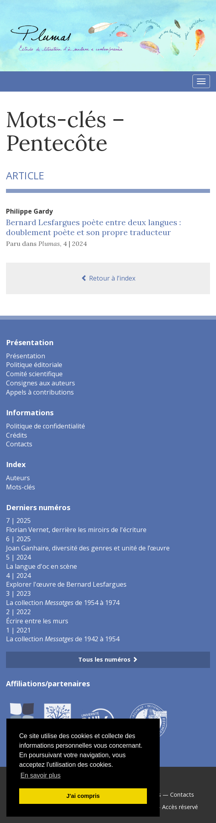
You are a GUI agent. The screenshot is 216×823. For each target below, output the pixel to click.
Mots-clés (20, 487)
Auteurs (18, 477)
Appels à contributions (40, 392)
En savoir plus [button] (40, 775)
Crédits (16, 435)
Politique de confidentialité (45, 426)
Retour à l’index (108, 278)
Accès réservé (180, 807)
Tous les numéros (108, 659)
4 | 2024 (75, 243)
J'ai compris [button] (82, 796)
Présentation (25, 356)
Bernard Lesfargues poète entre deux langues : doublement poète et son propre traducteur (93, 227)
